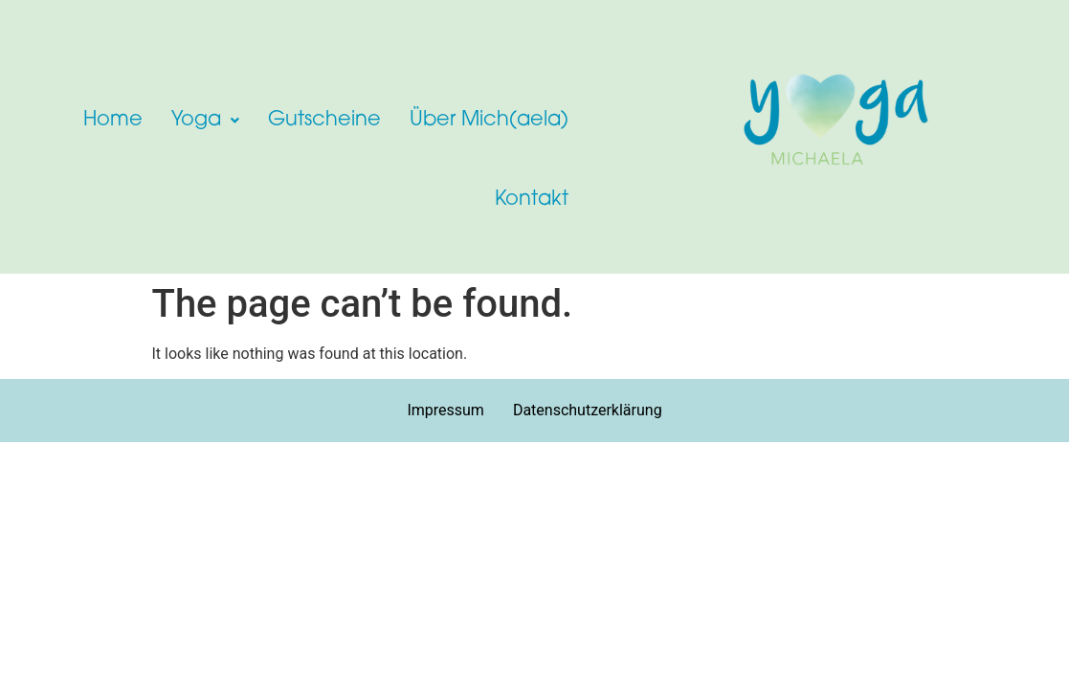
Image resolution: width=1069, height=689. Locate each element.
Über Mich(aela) (489, 120)
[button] (205, 120)
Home (113, 120)
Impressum (445, 410)
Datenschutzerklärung (587, 410)
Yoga (205, 120)
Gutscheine (324, 120)
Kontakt (531, 199)
